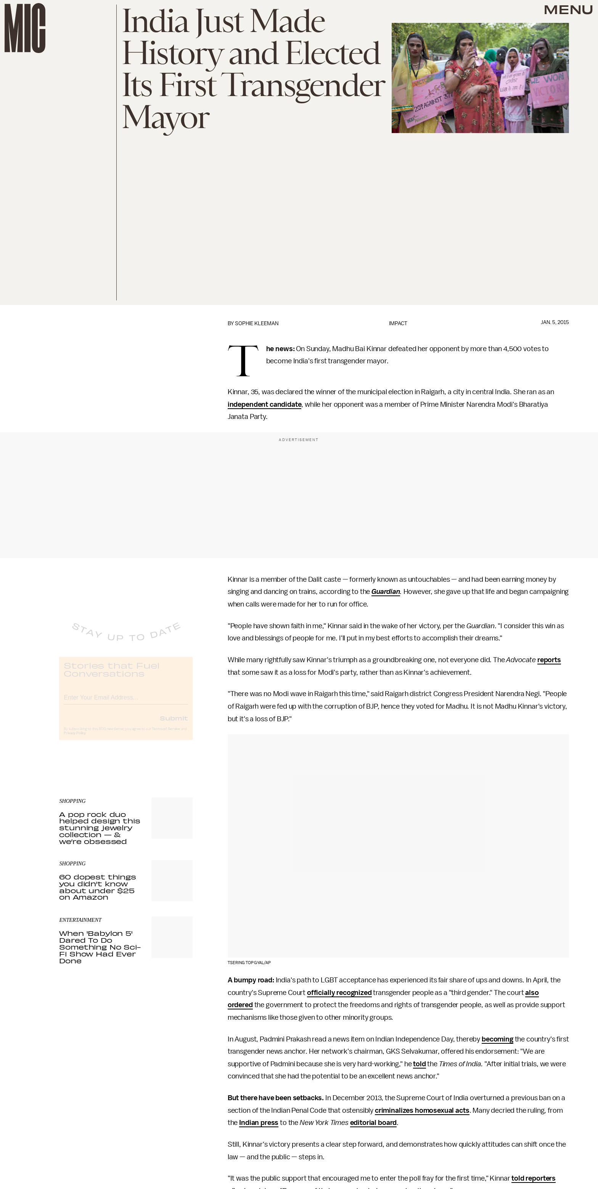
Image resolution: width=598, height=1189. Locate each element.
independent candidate (265, 404)
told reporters (533, 1178)
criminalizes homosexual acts (422, 1110)
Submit (174, 724)
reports (549, 660)
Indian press (258, 1122)
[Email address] (126, 703)
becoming (497, 1039)
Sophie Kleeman (256, 323)
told (419, 1064)
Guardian (385, 591)
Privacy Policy (75, 739)
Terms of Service (166, 735)
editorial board (373, 1122)
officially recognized (339, 992)
